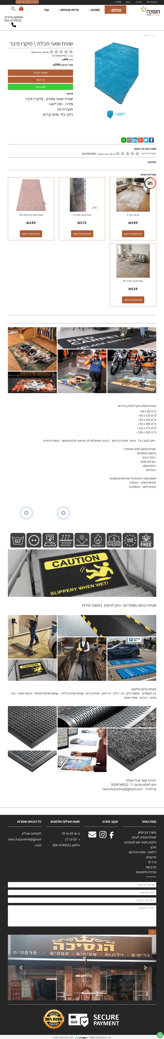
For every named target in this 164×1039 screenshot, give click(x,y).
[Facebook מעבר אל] (112, 836)
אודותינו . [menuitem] (138, 2)
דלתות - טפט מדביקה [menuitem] (142, 852)
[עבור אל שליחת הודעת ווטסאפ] (160, 1035)
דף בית (153, 35)
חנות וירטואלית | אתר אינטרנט (63, 1037)
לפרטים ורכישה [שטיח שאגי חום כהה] (82, 234)
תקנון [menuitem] (128, 2)
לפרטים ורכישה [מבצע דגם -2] (133, 234)
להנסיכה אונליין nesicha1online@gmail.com (24, 839)
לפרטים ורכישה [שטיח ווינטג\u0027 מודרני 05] (133, 300)
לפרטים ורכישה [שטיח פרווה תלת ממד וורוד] (31, 234)
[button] (19, 967)
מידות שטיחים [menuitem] (68, 10)
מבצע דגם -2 (133, 215)
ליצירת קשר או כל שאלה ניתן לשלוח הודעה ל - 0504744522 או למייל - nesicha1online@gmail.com (129, 784)
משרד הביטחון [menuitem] (147, 832)
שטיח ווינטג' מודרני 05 (133, 281)
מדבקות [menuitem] (151, 867)
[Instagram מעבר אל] (102, 836)
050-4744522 (13, 20)
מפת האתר (149, 821)
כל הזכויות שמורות (29, 821)
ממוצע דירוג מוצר (119, 154)
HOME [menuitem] (117, 2)
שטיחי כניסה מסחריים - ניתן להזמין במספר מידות (119, 605)
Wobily (92, 1037)
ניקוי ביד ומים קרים (57, 114)
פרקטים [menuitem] (151, 857)
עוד (46, 10)
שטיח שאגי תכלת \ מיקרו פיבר (41, 43)
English (20, 2)
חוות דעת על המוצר (144, 148)
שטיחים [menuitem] (115, 10)
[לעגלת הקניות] (20, 8)
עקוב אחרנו (110, 821)
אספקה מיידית (13, 19)
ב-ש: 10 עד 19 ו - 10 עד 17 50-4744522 (66, 839)
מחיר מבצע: (67, 65)
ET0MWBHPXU (59, 55)
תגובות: (151, 162)
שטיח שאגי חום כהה (82, 215)
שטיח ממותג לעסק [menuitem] (144, 837)
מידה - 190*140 (61, 104)
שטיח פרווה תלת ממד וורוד (31, 215)
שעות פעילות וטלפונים (65, 821)
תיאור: (69, 93)
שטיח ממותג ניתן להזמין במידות (136, 406)
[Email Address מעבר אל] (92, 836)
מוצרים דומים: (148, 174)
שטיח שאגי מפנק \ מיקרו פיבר (48, 99)
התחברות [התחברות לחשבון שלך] (33, 2)
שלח (152, 932)
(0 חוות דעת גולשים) (106, 154)
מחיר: (67, 59)
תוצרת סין (64, 109)
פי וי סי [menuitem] (152, 862)
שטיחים (146, 35)
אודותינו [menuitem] (151, 877)
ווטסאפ (40, 87)
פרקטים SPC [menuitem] (152, 2)
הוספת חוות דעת (89, 153)
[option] (82, 967)
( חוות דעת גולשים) (40, 52)
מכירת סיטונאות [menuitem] (146, 872)
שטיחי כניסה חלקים (143, 689)
